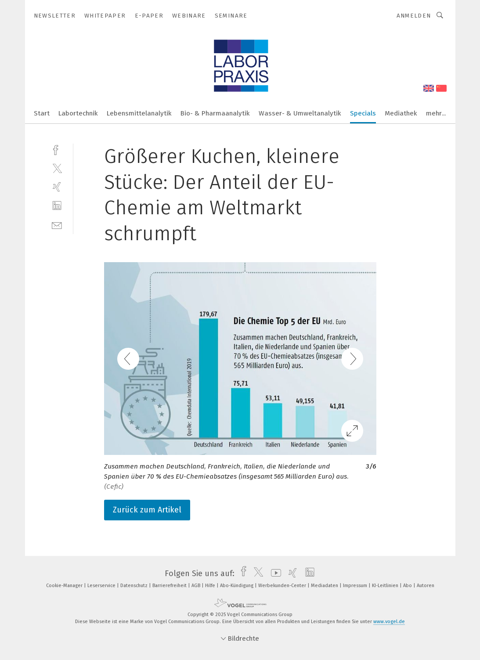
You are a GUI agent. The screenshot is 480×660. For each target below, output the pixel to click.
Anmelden (414, 15)
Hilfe (211, 585)
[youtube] (274, 573)
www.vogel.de (389, 621)
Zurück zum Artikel (147, 510)
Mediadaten (325, 585)
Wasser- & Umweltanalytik (300, 113)
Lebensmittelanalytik (139, 113)
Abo (408, 585)
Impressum (355, 585)
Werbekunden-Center (282, 585)
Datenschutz (134, 585)
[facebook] (56, 149)
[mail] (56, 224)
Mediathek (401, 113)
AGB (196, 585)
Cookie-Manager (65, 585)
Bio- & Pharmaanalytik (215, 113)
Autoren (425, 585)
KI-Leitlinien (386, 585)
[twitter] (56, 167)
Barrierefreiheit (170, 585)
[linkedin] (56, 205)
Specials (363, 113)
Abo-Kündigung (237, 585)
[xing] (56, 186)
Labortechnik (78, 113)
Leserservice (102, 585)
